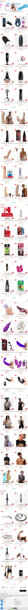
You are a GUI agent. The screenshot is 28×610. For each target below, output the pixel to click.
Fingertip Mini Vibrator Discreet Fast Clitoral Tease (20, 334)
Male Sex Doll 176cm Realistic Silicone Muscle (7, 411)
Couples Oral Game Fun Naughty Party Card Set (7, 220)
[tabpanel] (14, 7)
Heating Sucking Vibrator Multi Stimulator (21, 125)
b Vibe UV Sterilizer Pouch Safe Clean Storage (7, 579)
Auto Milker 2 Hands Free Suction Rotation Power (7, 66)
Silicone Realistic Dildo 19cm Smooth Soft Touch (7, 143)
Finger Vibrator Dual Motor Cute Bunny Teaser (21, 388)
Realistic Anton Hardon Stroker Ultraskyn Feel (21, 161)
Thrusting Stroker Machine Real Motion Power (21, 66)
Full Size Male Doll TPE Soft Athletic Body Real (21, 447)
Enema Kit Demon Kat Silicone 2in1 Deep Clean (7, 506)
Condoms (3, 300)
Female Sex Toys (4, 109)
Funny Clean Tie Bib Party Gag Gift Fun (21, 275)
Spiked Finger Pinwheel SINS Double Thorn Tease (7, 352)
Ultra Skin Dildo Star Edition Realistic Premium (7, 125)
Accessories (3, 490)
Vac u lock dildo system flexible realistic (7, 161)
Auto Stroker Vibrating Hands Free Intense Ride (7, 102)
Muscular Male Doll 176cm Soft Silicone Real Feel (21, 429)
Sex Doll (2, 395)
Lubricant (3, 204)
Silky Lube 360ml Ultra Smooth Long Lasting (20, 220)
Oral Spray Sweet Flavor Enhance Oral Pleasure (7, 293)
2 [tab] (14, 11)
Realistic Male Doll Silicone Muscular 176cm (7, 429)
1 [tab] (13, 11)
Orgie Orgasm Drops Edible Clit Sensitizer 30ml (21, 143)
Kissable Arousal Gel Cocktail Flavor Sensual (7, 275)
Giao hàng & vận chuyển (18, 601)
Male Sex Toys (3, 14)
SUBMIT (23, 590)
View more (13, 107)
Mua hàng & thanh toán (18, 602)
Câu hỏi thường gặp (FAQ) (18, 603)
